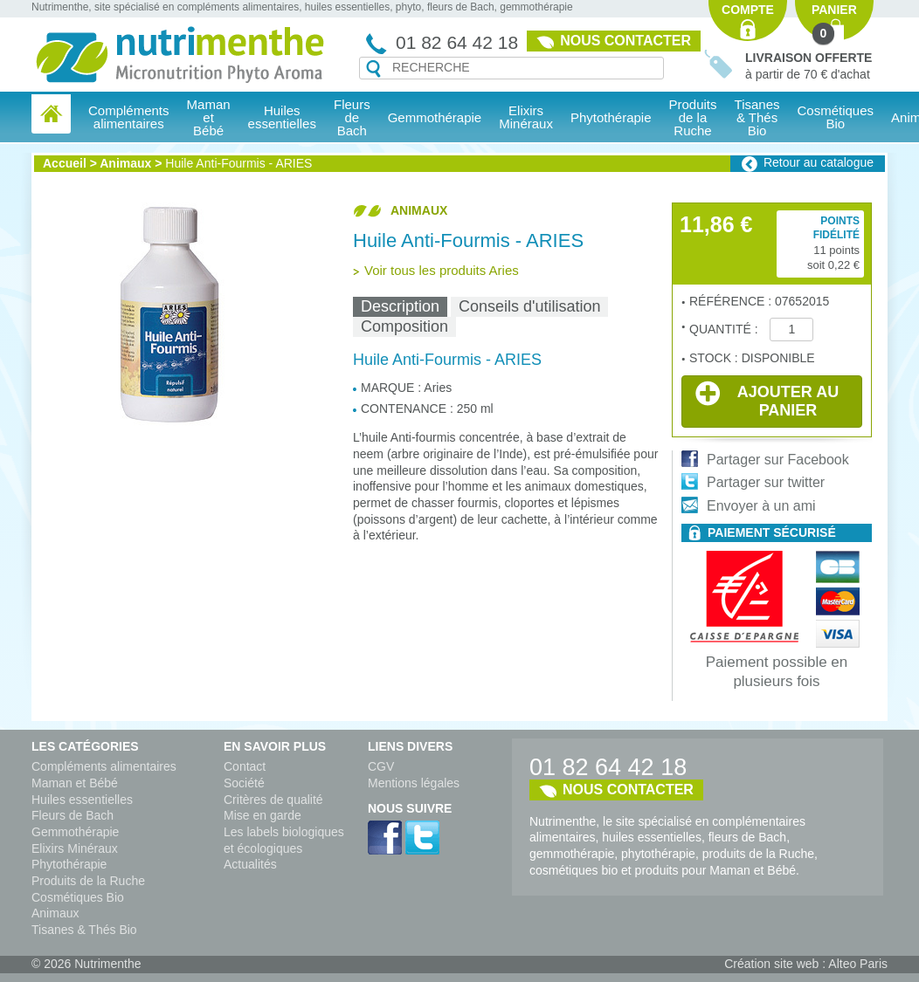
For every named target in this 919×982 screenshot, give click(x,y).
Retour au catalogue (819, 162)
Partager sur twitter (766, 482)
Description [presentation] (400, 306)
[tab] (400, 307)
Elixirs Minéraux (526, 117)
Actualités (250, 864)
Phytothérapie (69, 864)
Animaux (125, 163)
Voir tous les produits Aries (441, 270)
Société (244, 783)
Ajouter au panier (767, 400)
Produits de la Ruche (693, 117)
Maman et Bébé (74, 783)
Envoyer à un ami (761, 505)
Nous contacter (625, 40)
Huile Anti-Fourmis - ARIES (238, 163)
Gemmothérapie (75, 832)
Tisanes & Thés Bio (84, 930)
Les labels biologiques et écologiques (284, 840)
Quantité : (725, 329)
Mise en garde (262, 815)
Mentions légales (414, 783)
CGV (381, 766)
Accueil (64, 163)
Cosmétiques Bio (77, 897)
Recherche (373, 69)
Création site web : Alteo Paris (806, 964)
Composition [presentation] (404, 326)
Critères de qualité (273, 800)
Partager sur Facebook (778, 459)
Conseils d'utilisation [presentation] (530, 306)
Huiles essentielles (82, 800)
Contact (245, 766)
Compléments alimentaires (103, 766)
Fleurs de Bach (72, 815)
